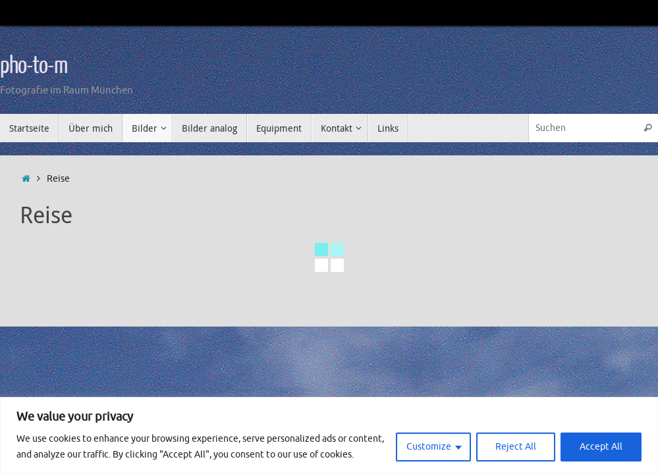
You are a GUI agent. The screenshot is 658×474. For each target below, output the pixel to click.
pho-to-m (33, 66)
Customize (428, 446)
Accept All (601, 446)
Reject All (515, 446)
